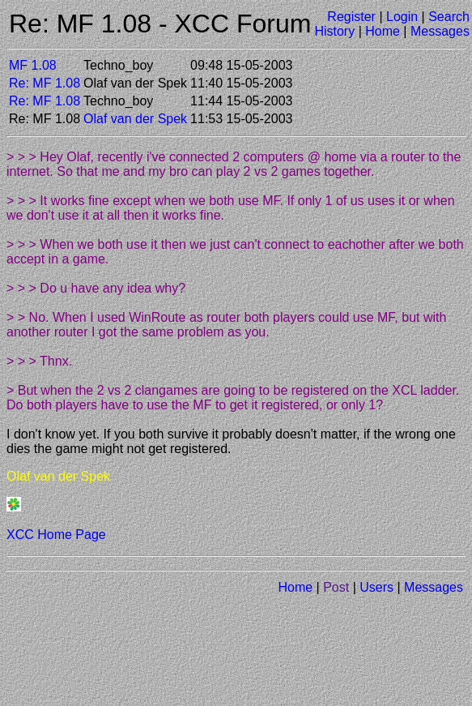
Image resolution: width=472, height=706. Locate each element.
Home (382, 31)
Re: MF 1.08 (44, 83)
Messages (440, 31)
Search (449, 17)
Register (351, 17)
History (334, 31)
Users (376, 587)
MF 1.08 (33, 65)
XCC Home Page (56, 534)
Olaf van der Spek (135, 119)
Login (402, 17)
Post (336, 587)
